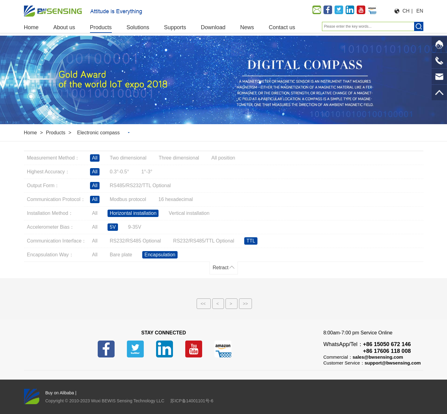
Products (55, 132)
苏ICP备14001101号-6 (191, 400)
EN (419, 11)
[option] (223, 80)
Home (30, 132)
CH (406, 11)
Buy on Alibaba (59, 392)
